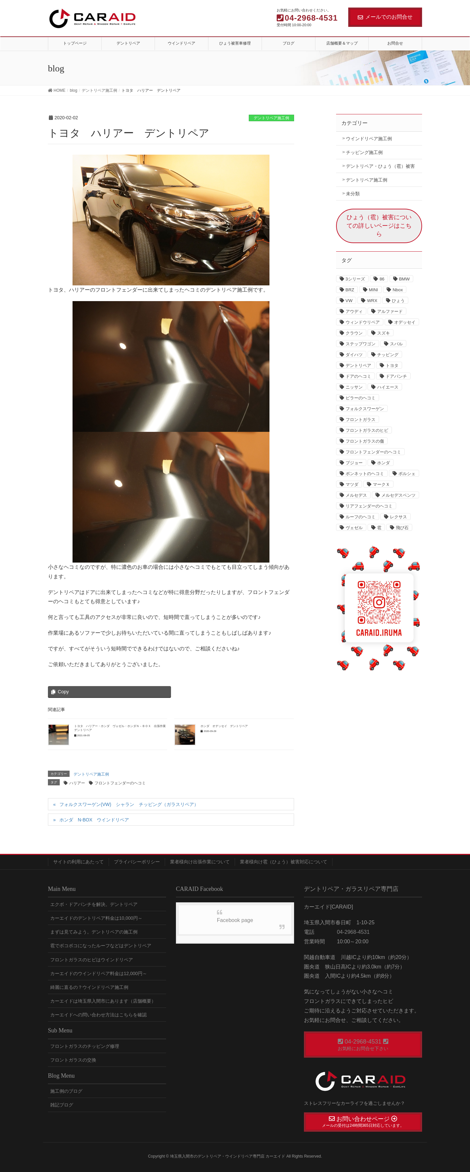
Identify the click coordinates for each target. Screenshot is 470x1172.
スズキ (383, 333)
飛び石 (402, 527)
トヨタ (392, 365)
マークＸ (381, 484)
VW (349, 300)
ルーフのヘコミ (360, 516)
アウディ (354, 311)
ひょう (398, 300)
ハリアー (77, 783)
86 (381, 279)
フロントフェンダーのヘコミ (120, 783)
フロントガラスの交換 (73, 1060)
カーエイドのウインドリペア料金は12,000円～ (98, 973)
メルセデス (356, 495)
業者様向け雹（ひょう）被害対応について (283, 861)
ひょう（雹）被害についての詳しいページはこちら (379, 225)
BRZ (350, 289)
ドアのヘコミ (358, 376)
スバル (396, 343)
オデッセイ (405, 322)
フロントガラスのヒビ (367, 430)
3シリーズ (355, 279)
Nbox (398, 289)
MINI (373, 289)
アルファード (390, 311)
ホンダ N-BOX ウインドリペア (94, 819)
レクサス (398, 516)
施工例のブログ (66, 1091)
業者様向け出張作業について (200, 861)
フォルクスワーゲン (365, 408)
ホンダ (383, 462)
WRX (372, 300)
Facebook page (235, 920)
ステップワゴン (360, 343)
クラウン (354, 333)
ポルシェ (407, 473)
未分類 (353, 193)
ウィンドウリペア (363, 322)
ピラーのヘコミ (360, 397)
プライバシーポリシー (137, 861)
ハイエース (387, 387)
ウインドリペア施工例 (369, 138)
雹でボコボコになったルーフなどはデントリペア (100, 945)
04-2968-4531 (352, 932)
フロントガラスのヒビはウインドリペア (91, 959)
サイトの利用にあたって (78, 861)
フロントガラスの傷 (365, 441)
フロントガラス (360, 419)
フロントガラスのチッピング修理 (84, 1046)
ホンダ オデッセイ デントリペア (224, 726)
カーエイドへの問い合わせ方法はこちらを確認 (98, 1014)
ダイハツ (354, 354)
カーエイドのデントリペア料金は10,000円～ (96, 918)
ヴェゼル (354, 527)
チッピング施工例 (364, 152)
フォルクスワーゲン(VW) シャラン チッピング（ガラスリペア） (129, 804)
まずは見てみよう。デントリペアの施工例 (94, 931)
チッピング (387, 354)
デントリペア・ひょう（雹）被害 (380, 166)
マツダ (352, 484)
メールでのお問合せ (385, 17)
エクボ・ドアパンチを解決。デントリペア (94, 904)
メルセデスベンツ (398, 495)
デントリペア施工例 (271, 118)
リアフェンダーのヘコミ (369, 506)
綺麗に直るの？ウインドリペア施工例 (89, 987)
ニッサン (354, 387)
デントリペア (358, 365)
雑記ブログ (61, 1104)
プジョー (354, 462)
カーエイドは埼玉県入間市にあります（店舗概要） (103, 1001)
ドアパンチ (396, 376)
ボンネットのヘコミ (365, 473)
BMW (404, 279)
